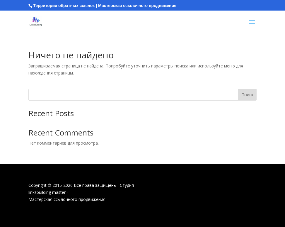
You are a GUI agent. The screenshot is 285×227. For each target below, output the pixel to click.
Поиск (247, 94)
